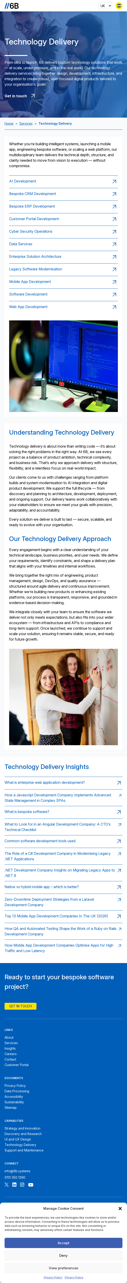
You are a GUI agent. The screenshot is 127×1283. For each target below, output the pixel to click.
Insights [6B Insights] (10, 1048)
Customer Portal (17, 1065)
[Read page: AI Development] (63, 181)
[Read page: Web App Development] (63, 307)
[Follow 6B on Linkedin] (14, 1185)
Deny (63, 1255)
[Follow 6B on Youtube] (31, 1185)
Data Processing (17, 1091)
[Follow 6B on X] (7, 1185)
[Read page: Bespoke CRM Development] (63, 194)
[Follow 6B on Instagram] (22, 1185)
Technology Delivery (20, 1145)
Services (26, 123)
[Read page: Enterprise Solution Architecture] (63, 257)
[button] (120, 1208)
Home (9, 123)
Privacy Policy (53, 1277)
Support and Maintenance (24, 1150)
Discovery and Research (23, 1134)
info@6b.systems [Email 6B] (17, 1171)
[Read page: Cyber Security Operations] (63, 232)
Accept (63, 1243)
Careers (11, 1054)
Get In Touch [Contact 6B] (20, 1006)
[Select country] (105, 5)
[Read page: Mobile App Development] (63, 282)
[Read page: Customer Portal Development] (63, 219)
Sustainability (14, 1102)
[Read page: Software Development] (63, 294)
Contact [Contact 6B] (10, 1059)
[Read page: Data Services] (63, 244)
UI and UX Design (18, 1139)
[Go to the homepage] (12, 6)
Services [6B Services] (11, 1043)
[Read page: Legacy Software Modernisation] (63, 269)
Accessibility (14, 1096)
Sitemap (11, 1107)
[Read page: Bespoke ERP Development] (63, 207)
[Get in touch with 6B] (63, 95)
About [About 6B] (9, 1037)
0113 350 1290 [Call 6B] (15, 1177)
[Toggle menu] (119, 5)
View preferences (63, 1268)
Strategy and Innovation (22, 1128)
